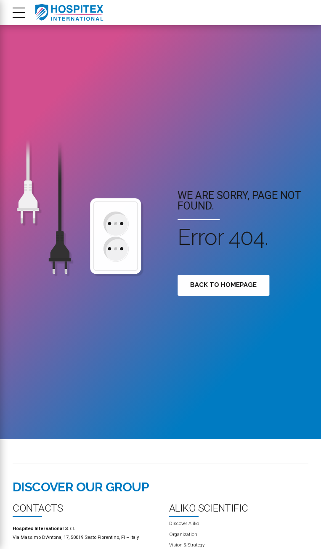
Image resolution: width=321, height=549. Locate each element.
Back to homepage (224, 285)
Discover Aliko (184, 523)
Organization (183, 534)
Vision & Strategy (186, 545)
